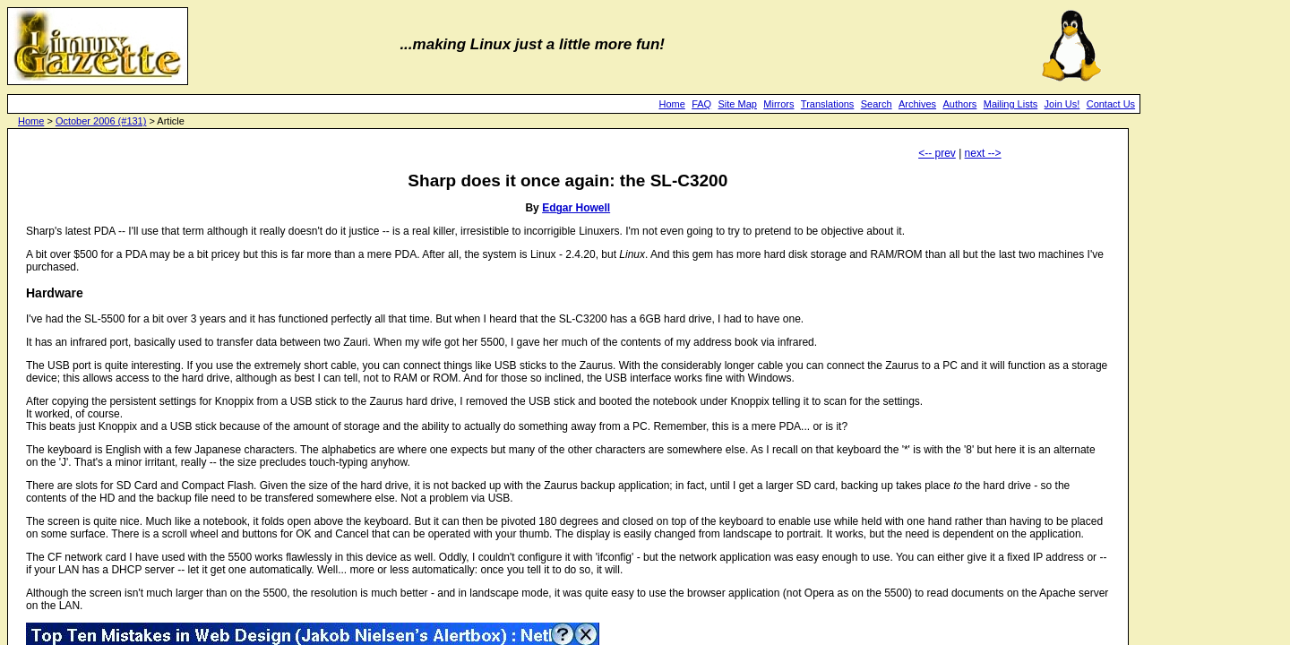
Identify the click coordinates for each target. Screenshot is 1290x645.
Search (876, 104)
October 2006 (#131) (101, 121)
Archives (917, 104)
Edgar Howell (576, 208)
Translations (828, 104)
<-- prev (937, 153)
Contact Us (1111, 104)
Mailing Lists (1011, 104)
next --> (983, 153)
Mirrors (778, 104)
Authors (959, 104)
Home (671, 104)
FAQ (701, 104)
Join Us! (1062, 104)
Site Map (737, 104)
